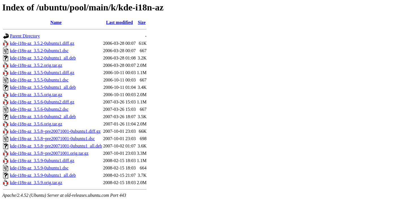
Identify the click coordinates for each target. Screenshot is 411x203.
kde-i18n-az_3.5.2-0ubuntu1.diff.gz (42, 43)
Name (56, 22)
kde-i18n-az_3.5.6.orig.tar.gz (36, 124)
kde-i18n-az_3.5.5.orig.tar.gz (36, 94)
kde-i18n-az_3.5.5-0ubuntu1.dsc (39, 80)
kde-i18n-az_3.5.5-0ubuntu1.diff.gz (42, 72)
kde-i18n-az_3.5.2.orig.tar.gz (36, 65)
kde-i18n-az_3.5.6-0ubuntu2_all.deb (43, 116)
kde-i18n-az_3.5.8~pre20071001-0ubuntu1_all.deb (56, 146)
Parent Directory (25, 36)
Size (142, 22)
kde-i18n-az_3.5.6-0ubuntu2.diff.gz (42, 102)
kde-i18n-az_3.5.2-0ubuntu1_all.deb (43, 58)
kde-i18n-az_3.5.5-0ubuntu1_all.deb (43, 87)
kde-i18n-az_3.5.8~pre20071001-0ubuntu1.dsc (52, 138)
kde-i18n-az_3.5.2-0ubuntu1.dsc (39, 50)
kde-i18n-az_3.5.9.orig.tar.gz (36, 182)
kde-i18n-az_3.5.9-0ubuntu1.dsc (39, 168)
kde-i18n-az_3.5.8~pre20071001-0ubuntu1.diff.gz (55, 131)
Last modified (119, 22)
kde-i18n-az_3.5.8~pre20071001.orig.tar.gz (49, 153)
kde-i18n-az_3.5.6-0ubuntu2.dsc (39, 109)
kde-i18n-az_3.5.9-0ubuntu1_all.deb (43, 175)
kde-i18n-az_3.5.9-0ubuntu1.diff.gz (42, 160)
